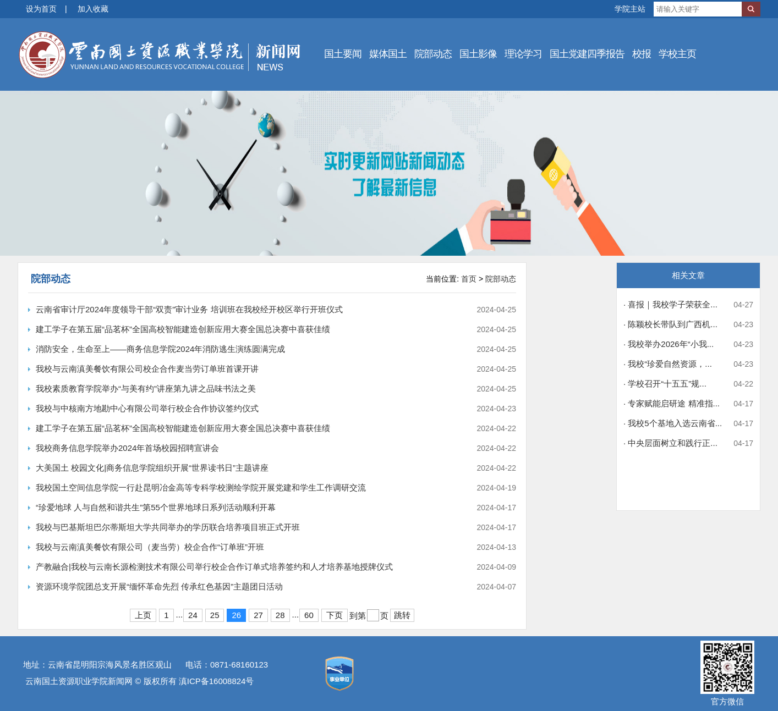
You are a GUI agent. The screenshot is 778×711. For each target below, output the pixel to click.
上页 (143, 615)
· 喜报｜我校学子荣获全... (670, 304)
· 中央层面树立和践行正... (670, 443)
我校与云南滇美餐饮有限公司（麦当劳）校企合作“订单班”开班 (150, 547)
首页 (468, 278)
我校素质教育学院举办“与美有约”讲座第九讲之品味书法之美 (146, 388)
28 (280, 615)
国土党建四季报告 (587, 53)
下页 (334, 615)
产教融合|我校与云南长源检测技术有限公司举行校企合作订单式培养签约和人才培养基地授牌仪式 (214, 566)
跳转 (402, 615)
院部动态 (433, 53)
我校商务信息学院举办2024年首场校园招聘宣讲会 (127, 448)
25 (215, 615)
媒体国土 (388, 53)
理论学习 (523, 53)
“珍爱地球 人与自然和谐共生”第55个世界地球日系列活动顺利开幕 (156, 507)
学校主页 (677, 53)
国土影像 (478, 53)
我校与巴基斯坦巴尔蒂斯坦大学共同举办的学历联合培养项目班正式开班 (168, 527)
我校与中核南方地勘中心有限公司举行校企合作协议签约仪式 (147, 408)
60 (309, 615)
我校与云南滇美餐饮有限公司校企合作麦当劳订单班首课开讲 (147, 368)
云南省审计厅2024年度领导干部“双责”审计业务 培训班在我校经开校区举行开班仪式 (189, 309)
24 (193, 615)
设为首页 (41, 8)
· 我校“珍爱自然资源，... (667, 363)
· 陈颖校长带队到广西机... (670, 324)
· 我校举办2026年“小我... (668, 344)
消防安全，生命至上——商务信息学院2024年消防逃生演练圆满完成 (160, 349)
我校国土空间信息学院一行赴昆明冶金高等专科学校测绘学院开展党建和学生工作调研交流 (201, 487)
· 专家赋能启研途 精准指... (671, 403)
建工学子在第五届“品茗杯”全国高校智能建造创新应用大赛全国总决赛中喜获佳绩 (183, 329)
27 (258, 615)
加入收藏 (93, 8)
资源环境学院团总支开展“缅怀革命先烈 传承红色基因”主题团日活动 (159, 586)
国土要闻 (342, 53)
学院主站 (630, 8)
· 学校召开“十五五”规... (664, 383)
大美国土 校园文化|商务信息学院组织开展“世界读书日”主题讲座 (152, 467)
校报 (641, 53)
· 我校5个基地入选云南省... (672, 423)
